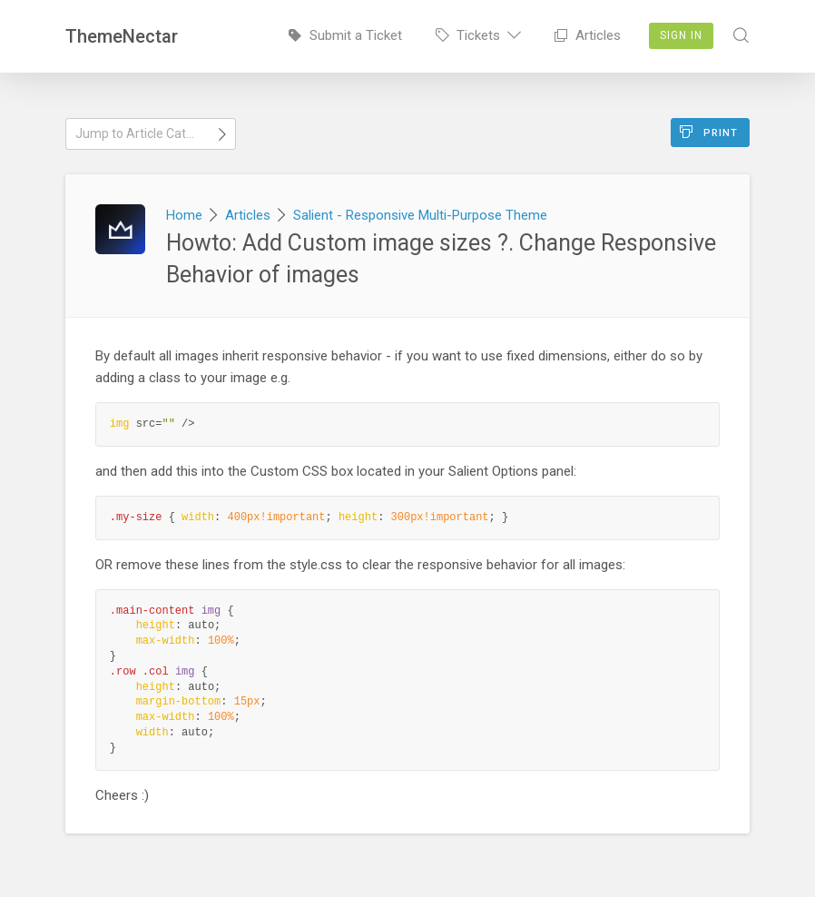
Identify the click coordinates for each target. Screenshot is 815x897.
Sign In (681, 35)
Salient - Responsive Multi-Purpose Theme (420, 215)
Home (184, 215)
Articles (588, 35)
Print (709, 132)
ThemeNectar (121, 36)
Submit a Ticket (345, 35)
